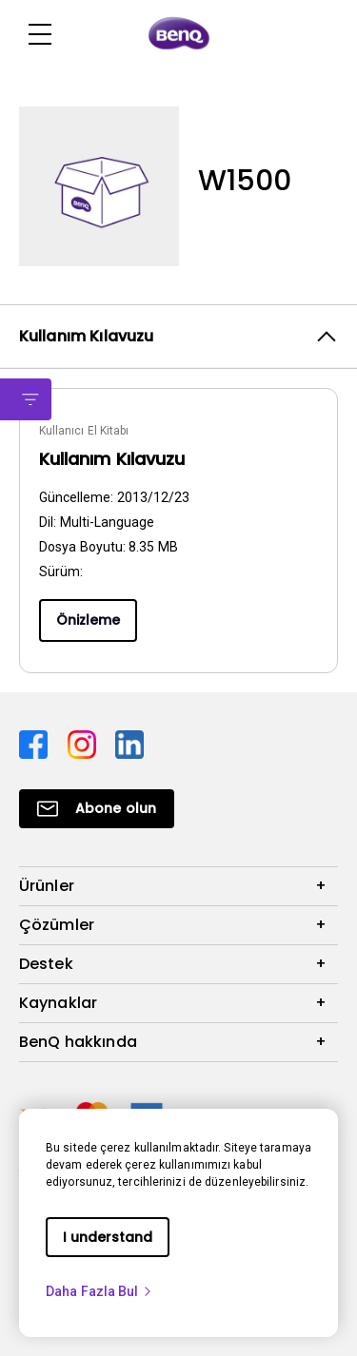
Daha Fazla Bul (99, 1291)
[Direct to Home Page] (179, 34)
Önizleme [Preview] (88, 620)
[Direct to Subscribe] (96, 808)
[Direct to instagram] (84, 744)
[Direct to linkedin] (129, 744)
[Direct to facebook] (35, 744)
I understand (107, 1237)
